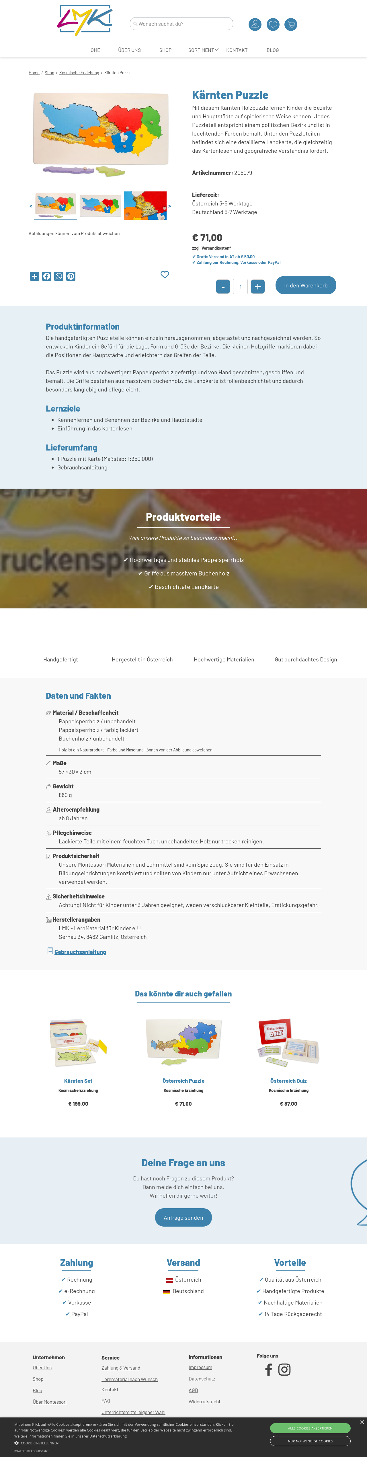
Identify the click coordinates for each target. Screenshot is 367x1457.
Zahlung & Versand (120, 1367)
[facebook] (268, 1369)
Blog (37, 1390)
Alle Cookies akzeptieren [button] (310, 1428)
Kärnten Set (78, 1080)
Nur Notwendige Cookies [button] (310, 1441)
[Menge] (240, 286)
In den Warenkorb (306, 285)
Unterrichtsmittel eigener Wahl (133, 1412)
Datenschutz (202, 1378)
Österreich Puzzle (183, 1080)
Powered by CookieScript (31, 1451)
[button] (124, 1442)
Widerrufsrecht (204, 1401)
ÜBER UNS (129, 50)
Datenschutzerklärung (108, 1436)
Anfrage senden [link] (183, 1217)
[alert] (183, 1437)
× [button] (362, 1422)
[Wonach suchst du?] (181, 23)
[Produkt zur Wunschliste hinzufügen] (165, 275)
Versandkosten (215, 247)
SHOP (165, 50)
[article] (78, 1068)
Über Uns (42, 1367)
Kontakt (109, 1389)
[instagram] (284, 1369)
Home (34, 72)
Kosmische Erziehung (79, 72)
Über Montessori (50, 1402)
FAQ (105, 1400)
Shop (49, 72)
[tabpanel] (183, 72)
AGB (193, 1390)
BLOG (273, 50)
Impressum (200, 1367)
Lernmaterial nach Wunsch (129, 1379)
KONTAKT (237, 50)
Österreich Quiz (288, 1080)
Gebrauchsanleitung (80, 951)
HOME (93, 50)
